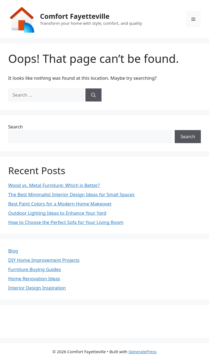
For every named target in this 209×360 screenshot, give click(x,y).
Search (15, 127)
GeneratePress (142, 351)
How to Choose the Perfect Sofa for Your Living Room (66, 222)
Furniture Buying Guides (34, 269)
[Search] (93, 94)
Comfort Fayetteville (74, 16)
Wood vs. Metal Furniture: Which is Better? (54, 185)
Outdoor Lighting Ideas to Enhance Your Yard (57, 213)
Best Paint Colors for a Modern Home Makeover (60, 204)
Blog (13, 251)
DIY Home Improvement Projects (43, 260)
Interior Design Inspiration (37, 288)
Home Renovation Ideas (34, 278)
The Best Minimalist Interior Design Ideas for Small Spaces (71, 194)
